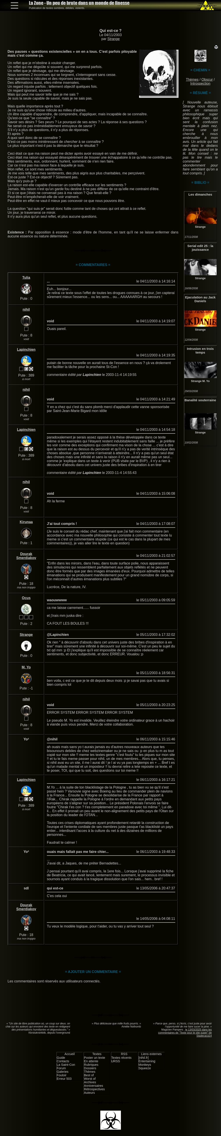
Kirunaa (26, 522)
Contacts (63, 1061)
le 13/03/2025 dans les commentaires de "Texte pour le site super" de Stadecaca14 (185, 1032)
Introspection (200, 83)
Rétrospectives (94, 1089)
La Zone (79, 3)
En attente (91, 1061)
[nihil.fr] (143, 1057)
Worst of (89, 1078)
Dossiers (90, 1068)
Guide (61, 1057)
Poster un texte (94, 1057)
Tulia (26, 277)
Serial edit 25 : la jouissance (200, 247)
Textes (96, 1054)
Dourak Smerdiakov (26, 556)
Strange (113, 39)
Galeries (63, 1071)
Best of (89, 1075)
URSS (115, 1061)
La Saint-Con (66, 1064)
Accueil (70, 1054)
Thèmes (192, 79)
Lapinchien (26, 349)
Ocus (26, 598)
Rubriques (91, 1064)
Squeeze (144, 1068)
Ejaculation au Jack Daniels (200, 299)
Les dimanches (200, 194)
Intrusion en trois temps (200, 350)
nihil (26, 309)
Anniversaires (93, 1085)
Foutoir (62, 1075)
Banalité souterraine (200, 400)
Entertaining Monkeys (146, 1062)
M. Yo (206, 381)
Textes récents (121, 1057)
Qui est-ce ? (110, 30)
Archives (90, 1082)
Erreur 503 (64, 1078)
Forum (61, 1068)
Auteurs (89, 1092)
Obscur (207, 79)
